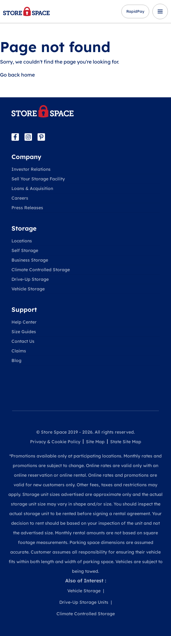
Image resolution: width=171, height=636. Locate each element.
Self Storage (24, 250)
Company (26, 157)
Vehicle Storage (28, 289)
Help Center (24, 322)
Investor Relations (31, 169)
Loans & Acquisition (32, 188)
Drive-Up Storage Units (83, 602)
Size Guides (23, 331)
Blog (16, 360)
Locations (21, 241)
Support (24, 309)
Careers (19, 198)
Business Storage (29, 260)
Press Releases (27, 207)
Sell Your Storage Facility (38, 179)
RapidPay (135, 11)
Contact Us (22, 341)
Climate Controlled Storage (40, 269)
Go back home (17, 75)
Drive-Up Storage (30, 279)
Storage (24, 228)
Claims (18, 351)
